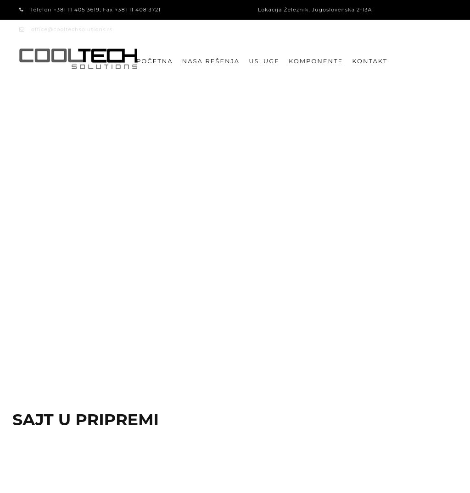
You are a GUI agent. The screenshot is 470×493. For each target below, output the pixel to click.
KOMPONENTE (316, 61)
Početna (154, 61)
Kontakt (369, 61)
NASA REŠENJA (211, 61)
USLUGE (264, 61)
